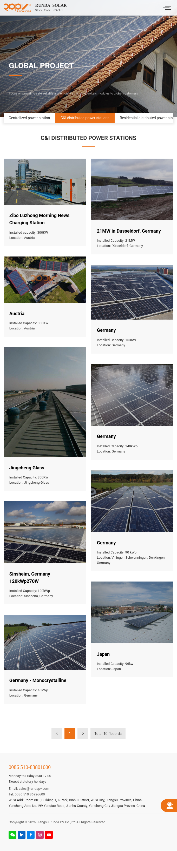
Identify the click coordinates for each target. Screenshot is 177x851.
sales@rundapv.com (34, 789)
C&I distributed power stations (85, 118)
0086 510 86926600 (30, 794)
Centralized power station (29, 118)
